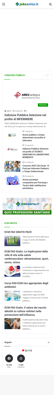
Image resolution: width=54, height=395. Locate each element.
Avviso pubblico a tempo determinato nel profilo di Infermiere (33, 138)
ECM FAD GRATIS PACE (18, 231)
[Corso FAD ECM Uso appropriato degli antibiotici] (12, 295)
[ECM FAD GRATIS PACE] (12, 240)
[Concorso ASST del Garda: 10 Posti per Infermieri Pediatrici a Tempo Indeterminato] (12, 166)
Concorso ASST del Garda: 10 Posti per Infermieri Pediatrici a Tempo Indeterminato (35, 169)
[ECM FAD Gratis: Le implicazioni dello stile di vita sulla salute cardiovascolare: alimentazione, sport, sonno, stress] (12, 271)
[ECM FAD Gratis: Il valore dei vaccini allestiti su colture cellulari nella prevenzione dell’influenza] (12, 323)
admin (9, 111)
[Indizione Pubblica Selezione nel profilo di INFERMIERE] (27, 95)
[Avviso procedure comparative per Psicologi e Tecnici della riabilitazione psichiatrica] (12, 180)
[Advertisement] (27, 40)
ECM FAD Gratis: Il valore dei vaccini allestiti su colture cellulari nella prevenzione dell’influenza (25, 311)
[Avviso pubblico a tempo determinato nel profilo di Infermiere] (12, 135)
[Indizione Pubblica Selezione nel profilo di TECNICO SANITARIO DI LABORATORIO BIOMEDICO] (12, 149)
